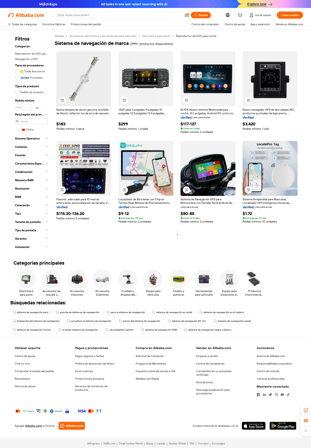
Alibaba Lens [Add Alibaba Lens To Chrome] (33, 425)
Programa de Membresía (151, 363)
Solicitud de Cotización (150, 356)
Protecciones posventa (89, 378)
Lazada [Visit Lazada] (161, 443)
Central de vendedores (210, 363)
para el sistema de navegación (126, 312)
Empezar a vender (207, 356)
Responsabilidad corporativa (274, 363)
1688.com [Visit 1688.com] (109, 443)
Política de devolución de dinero (94, 363)
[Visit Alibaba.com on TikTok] (288, 394)
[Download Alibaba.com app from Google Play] (283, 426)
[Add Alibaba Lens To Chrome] (72, 426)
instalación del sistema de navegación (36, 321)
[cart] (241, 15)
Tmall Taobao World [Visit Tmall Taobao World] (131, 443)
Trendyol (203, 443)
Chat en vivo (22, 363)
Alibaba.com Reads (147, 378)
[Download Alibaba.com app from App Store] (254, 426)
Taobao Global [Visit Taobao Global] (177, 443)
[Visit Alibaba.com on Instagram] (276, 394)
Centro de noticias (268, 371)
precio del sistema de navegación (139, 321)
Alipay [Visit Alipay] (149, 443)
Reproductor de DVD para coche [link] (196, 36)
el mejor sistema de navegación (78, 329)
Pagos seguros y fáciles (89, 356)
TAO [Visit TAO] (191, 443)
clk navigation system (120, 329)
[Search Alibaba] (119, 15)
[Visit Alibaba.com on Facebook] (258, 394)
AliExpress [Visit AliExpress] (93, 443)
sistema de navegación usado (232, 321)
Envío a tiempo (84, 371)
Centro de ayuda (25, 356)
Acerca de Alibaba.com (271, 356)
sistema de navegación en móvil (172, 312)
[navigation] (30, 143)
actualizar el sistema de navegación (89, 321)
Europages (218, 443)
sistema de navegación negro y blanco (207, 329)
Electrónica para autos (156, 36)
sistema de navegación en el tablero (222, 312)
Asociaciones (204, 382)
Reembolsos (22, 378)
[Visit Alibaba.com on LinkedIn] (264, 394)
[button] (186, 15)
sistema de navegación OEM (159, 329)
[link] (306, 410)
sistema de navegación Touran (32, 329)
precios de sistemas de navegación (77, 312)
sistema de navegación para (30, 312)
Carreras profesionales (271, 378)
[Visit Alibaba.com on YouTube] (282, 394)
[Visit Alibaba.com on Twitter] (270, 394)
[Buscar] (201, 15)
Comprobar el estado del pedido (34, 371)
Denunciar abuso (25, 386)
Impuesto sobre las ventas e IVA (155, 371)
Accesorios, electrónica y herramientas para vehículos (103, 36)
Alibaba (59, 36)
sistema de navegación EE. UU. (187, 321)
